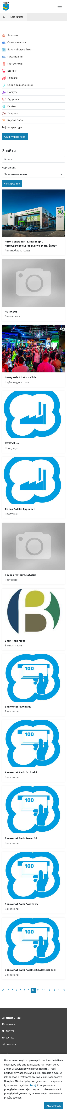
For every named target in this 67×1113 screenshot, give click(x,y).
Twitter (8, 1030)
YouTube (8, 1037)
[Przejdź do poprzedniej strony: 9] (8, 990)
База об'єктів (16, 16)
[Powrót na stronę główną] (4, 17)
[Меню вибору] (59, 6)
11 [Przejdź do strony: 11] (38, 990)
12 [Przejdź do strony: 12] (43, 990)
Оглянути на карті (15, 136)
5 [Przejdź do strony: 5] (12, 990)
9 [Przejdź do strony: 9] (28, 990)
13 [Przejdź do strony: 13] (48, 990)
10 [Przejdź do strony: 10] (33, 990)
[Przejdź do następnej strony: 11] (59, 990)
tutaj (33, 1085)
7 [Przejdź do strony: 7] (20, 990)
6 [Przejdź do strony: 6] (16, 990)
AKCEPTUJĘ (54, 1105)
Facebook (8, 1024)
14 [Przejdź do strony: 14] (54, 990)
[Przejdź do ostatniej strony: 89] (64, 990)
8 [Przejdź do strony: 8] (24, 990)
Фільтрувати (12, 183)
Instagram (9, 1044)
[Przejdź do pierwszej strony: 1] (3, 990)
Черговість (9, 167)
